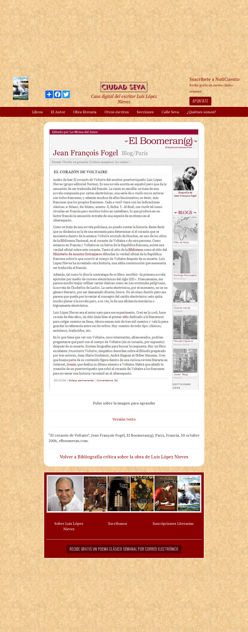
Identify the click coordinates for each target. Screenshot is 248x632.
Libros (37, 111)
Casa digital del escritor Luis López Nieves (124, 99)
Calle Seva (170, 111)
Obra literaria (84, 111)
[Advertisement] (124, 38)
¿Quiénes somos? (201, 111)
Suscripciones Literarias (173, 523)
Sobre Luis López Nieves (68, 526)
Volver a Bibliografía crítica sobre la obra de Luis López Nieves (124, 457)
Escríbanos (117, 523)
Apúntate (200, 101)
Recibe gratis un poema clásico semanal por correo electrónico (124, 549)
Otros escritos (116, 111)
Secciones (145, 111)
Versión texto (124, 419)
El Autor (58, 111)
